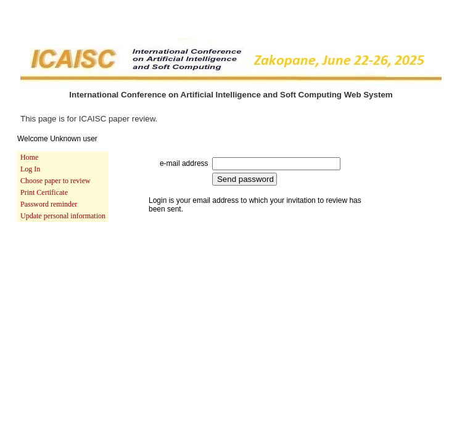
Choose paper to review (55, 180)
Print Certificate (44, 192)
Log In (30, 169)
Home (29, 157)
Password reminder (48, 204)
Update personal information (62, 216)
